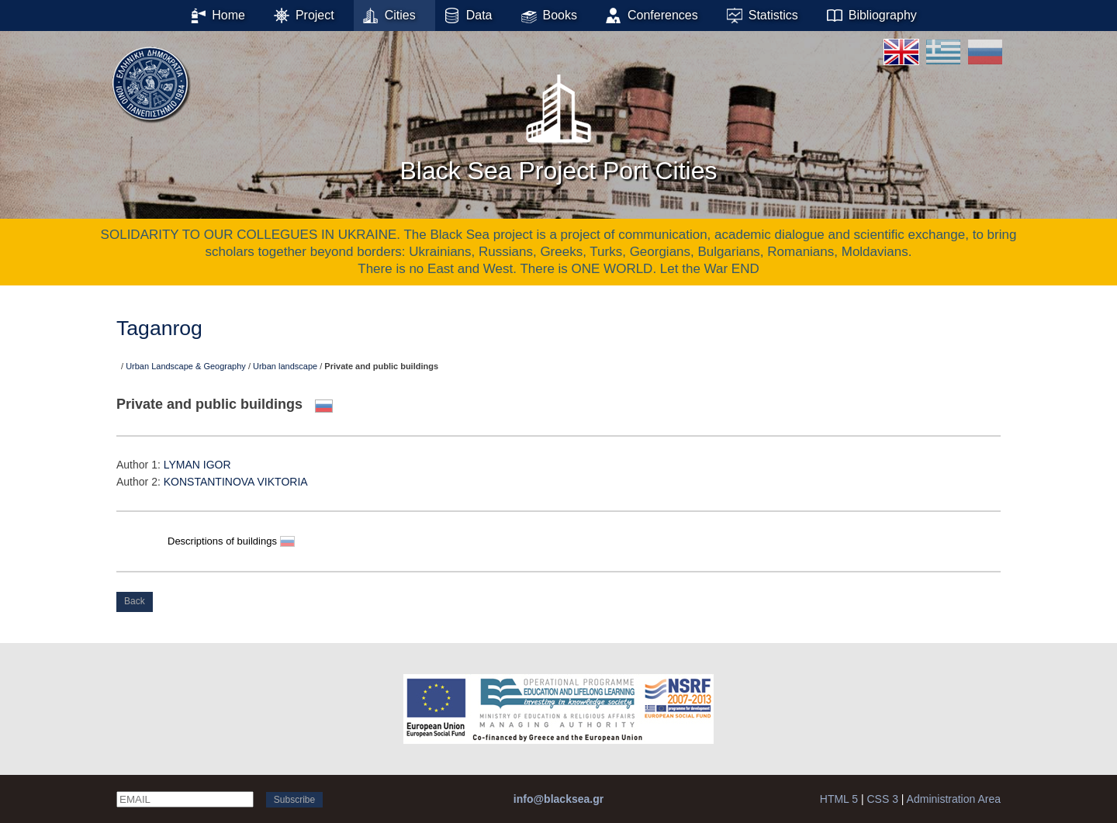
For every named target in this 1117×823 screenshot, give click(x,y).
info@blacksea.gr (558, 799)
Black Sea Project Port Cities (558, 123)
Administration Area (954, 799)
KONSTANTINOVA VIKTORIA (236, 481)
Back (134, 601)
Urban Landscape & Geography (186, 366)
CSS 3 (881, 799)
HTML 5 (839, 799)
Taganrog (159, 328)
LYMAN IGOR (197, 464)
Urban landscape (285, 366)
